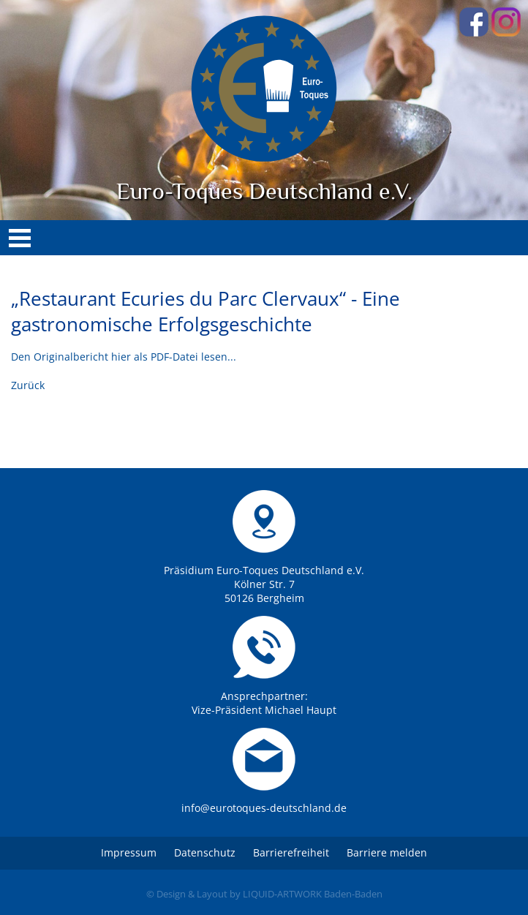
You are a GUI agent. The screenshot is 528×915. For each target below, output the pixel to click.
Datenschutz (204, 852)
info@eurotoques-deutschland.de (264, 808)
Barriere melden (387, 852)
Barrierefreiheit (291, 852)
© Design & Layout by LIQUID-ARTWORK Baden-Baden (264, 893)
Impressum (128, 852)
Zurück (28, 385)
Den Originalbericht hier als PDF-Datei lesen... (123, 357)
